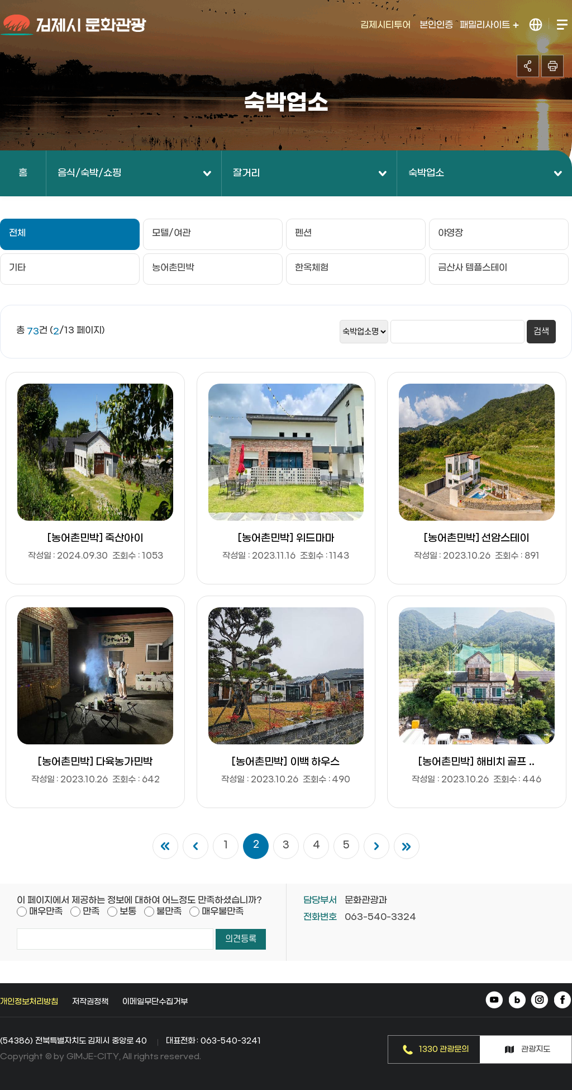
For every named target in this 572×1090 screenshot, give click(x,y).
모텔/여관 (171, 233)
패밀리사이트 (489, 25)
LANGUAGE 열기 (536, 25)
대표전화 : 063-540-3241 (213, 1041)
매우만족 (46, 911)
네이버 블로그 (517, 1001)
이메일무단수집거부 (155, 1002)
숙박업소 (426, 173)
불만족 (169, 911)
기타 (17, 267)
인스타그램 (540, 1001)
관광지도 (535, 1049)
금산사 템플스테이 (472, 267)
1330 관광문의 (444, 1049)
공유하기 (528, 66)
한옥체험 (311, 267)
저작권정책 (90, 1002)
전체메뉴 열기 (561, 25)
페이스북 (562, 1001)
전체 (17, 233)
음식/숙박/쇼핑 (89, 173)
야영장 (450, 233)
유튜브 (495, 1001)
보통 (128, 911)
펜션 (303, 233)
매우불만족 (223, 911)
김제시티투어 (385, 25)
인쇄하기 (552, 66)
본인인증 (436, 25)
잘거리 (246, 173)
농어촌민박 (173, 267)
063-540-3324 (380, 917)
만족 (91, 911)
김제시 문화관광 (74, 25)
